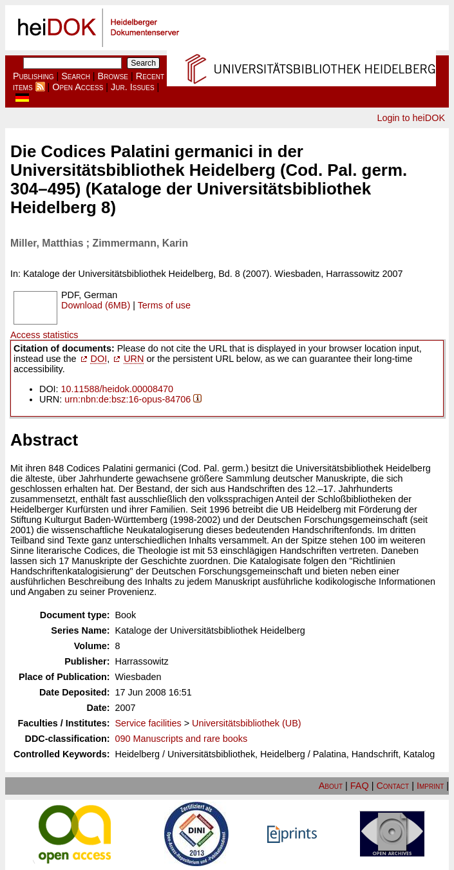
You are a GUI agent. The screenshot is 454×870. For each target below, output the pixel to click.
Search (75, 76)
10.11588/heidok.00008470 (117, 389)
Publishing (33, 76)
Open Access (77, 87)
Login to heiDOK (411, 118)
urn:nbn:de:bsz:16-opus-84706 (127, 399)
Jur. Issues (133, 87)
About (331, 785)
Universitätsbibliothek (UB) (246, 723)
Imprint (430, 785)
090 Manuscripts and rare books (181, 738)
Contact (392, 785)
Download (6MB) (95, 305)
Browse (113, 76)
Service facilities (148, 723)
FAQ (359, 785)
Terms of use (164, 305)
